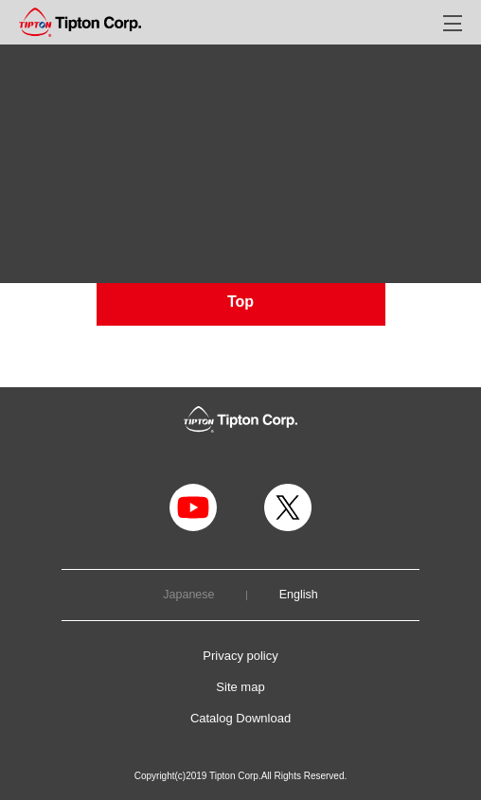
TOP (30, 96)
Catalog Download (240, 718)
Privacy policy (240, 656)
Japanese (188, 595)
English (298, 595)
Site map (240, 687)
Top (240, 301)
